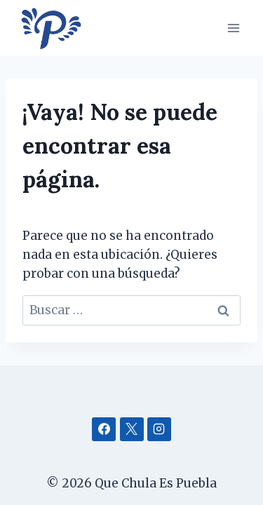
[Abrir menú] (233, 28)
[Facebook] (104, 429)
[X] (132, 429)
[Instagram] (159, 429)
